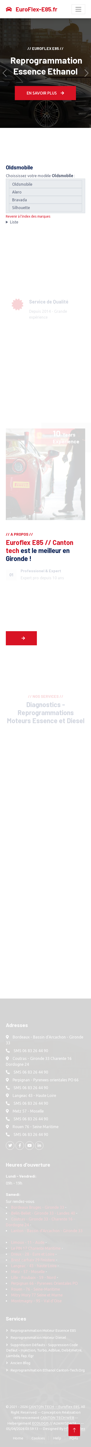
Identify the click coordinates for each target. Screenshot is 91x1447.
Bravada (45, 202)
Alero (45, 195)
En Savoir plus (45, 93)
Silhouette (45, 210)
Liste (14, 224)
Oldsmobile (45, 187)
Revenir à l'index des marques (28, 219)
